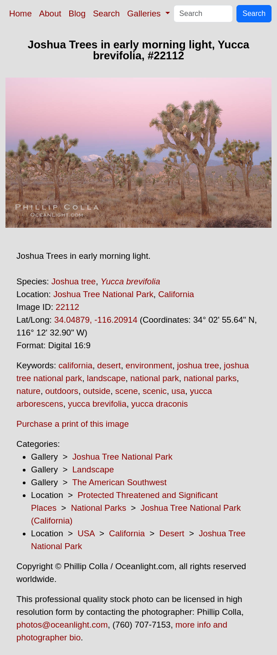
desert (109, 365)
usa (178, 391)
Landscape (93, 469)
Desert (172, 533)
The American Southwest (119, 482)
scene (126, 391)
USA (85, 533)
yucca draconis (159, 404)
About (50, 13)
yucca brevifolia (97, 404)
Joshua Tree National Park (103, 294)
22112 (67, 307)
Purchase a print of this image (72, 424)
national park (154, 378)
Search (106, 13)
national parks (210, 378)
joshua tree (198, 365)
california (75, 365)
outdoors (61, 391)
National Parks (98, 508)
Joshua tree (73, 281)
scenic (155, 391)
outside (96, 391)
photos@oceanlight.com (62, 624)
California (176, 294)
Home (20, 13)
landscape (106, 378)
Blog (77, 13)
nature (28, 391)
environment (149, 365)
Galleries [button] (145, 13)
